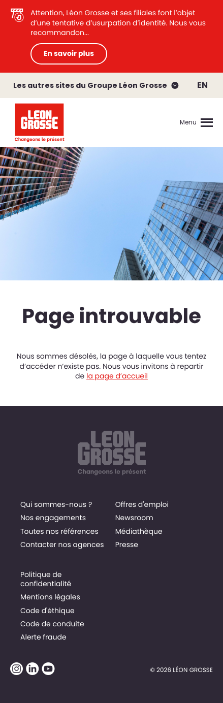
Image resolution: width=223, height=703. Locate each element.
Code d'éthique (47, 610)
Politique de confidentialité (45, 579)
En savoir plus (69, 53)
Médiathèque (139, 531)
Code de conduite (52, 624)
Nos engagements (53, 518)
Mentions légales (50, 597)
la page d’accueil (117, 376)
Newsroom (134, 518)
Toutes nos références (59, 531)
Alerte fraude (43, 637)
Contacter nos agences (62, 544)
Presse (126, 544)
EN (202, 85)
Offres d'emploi (142, 504)
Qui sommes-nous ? (56, 504)
